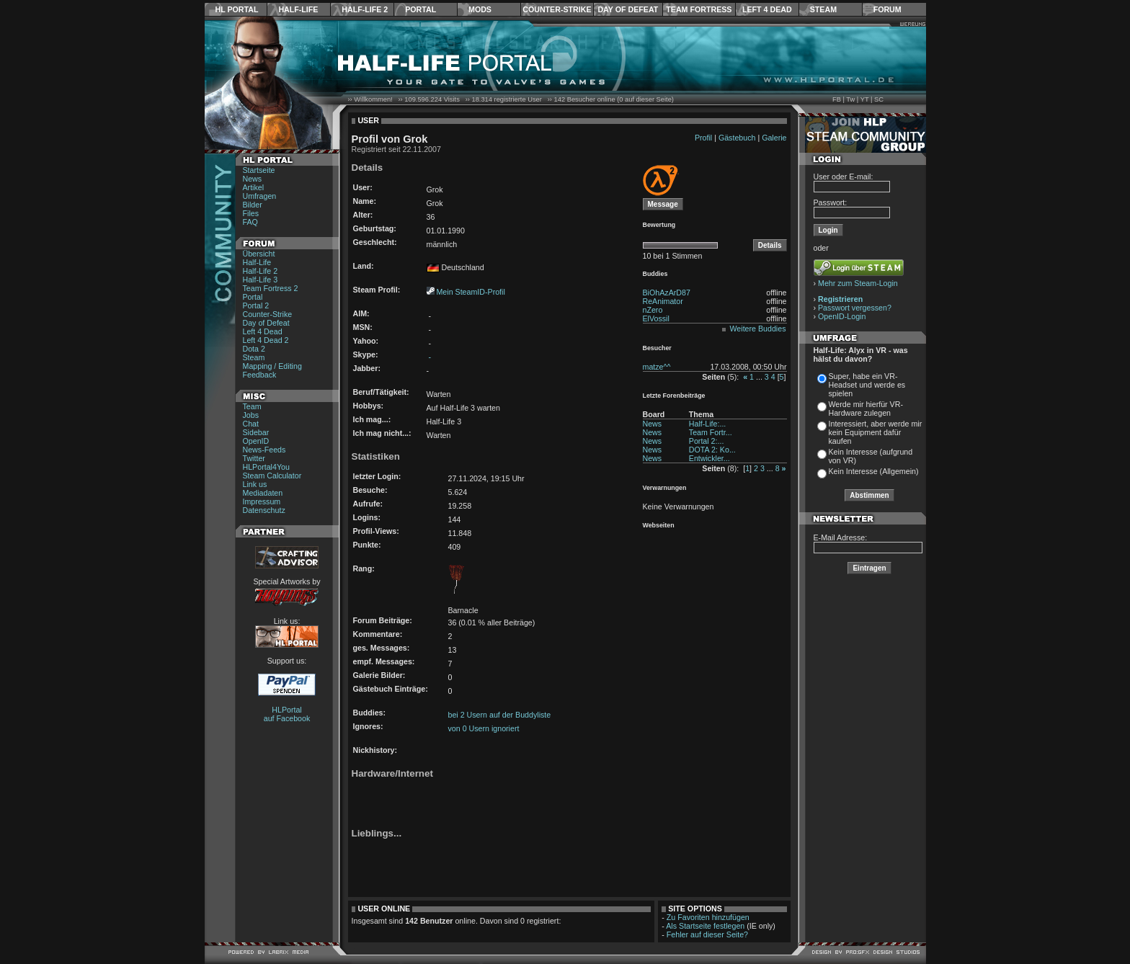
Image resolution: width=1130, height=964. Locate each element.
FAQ (250, 222)
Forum (887, 9)
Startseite (259, 170)
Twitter (254, 458)
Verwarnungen (665, 487)
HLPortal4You (266, 467)
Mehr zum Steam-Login (858, 283)
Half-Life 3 (260, 279)
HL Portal (237, 9)
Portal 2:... (706, 441)
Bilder (252, 204)
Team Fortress (698, 9)
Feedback (260, 374)
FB (836, 99)
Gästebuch (737, 137)
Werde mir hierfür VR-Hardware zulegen (866, 408)
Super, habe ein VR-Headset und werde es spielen (867, 385)
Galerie (774, 137)
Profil (703, 137)
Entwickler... (709, 458)
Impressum (262, 501)
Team (252, 406)
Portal (420, 9)
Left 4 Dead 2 (266, 340)
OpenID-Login (842, 316)
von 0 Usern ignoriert (484, 728)
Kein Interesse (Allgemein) (874, 471)
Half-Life (298, 9)
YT (864, 99)
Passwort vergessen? (854, 307)
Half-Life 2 (365, 9)
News (252, 178)
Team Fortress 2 (270, 288)
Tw (850, 99)
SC (879, 99)
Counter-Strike (556, 9)
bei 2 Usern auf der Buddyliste (499, 714)
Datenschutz (264, 510)
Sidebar (256, 432)
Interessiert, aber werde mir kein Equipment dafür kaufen (875, 432)
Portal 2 (256, 305)
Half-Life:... (707, 423)
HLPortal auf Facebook (287, 714)
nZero (653, 309)
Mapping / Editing (272, 366)
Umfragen (260, 196)
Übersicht (259, 253)
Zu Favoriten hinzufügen (708, 917)
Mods (479, 9)
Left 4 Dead (767, 9)
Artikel (253, 187)
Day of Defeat (627, 9)
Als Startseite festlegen (705, 925)
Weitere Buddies (758, 328)
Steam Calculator (272, 475)
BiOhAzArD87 (666, 292)
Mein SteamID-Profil (470, 291)
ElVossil (656, 318)
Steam (823, 9)
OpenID (256, 441)
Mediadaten (263, 492)
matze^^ (657, 366)
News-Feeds (264, 449)
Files (251, 213)
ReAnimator (663, 301)
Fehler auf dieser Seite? (707, 934)
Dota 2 (254, 348)
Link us (255, 484)
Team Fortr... (710, 432)
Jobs (251, 415)
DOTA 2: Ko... (712, 449)
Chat (251, 423)
